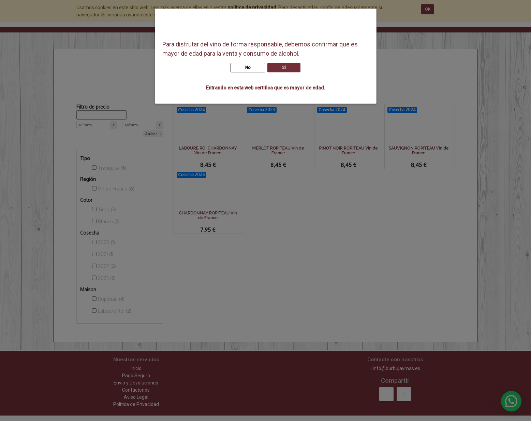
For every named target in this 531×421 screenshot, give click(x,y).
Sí (284, 67)
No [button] (248, 67)
